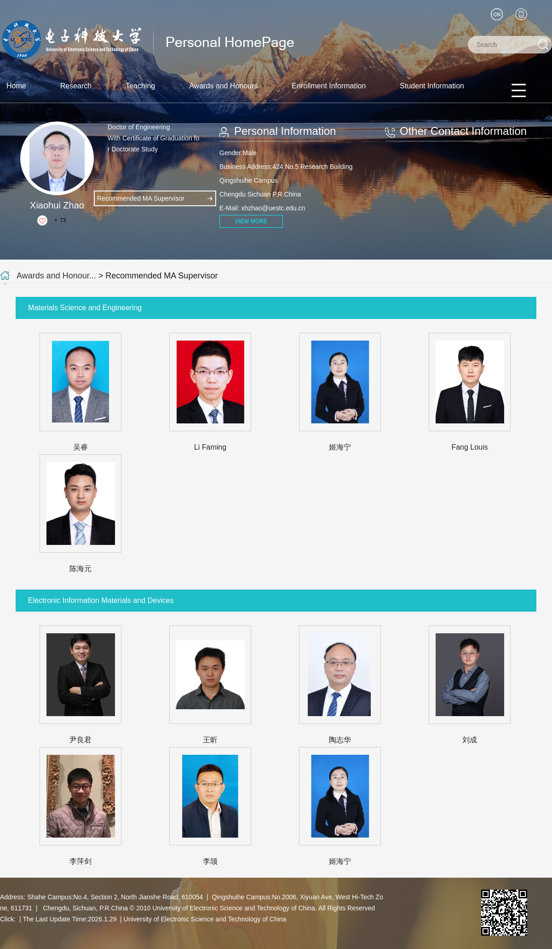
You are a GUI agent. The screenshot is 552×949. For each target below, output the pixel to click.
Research (76, 86)
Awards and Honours (223, 86)
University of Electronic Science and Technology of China (205, 919)
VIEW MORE (251, 221)
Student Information (432, 86)
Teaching (140, 86)
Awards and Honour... (56, 275)
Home (16, 86)
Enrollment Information (329, 86)
